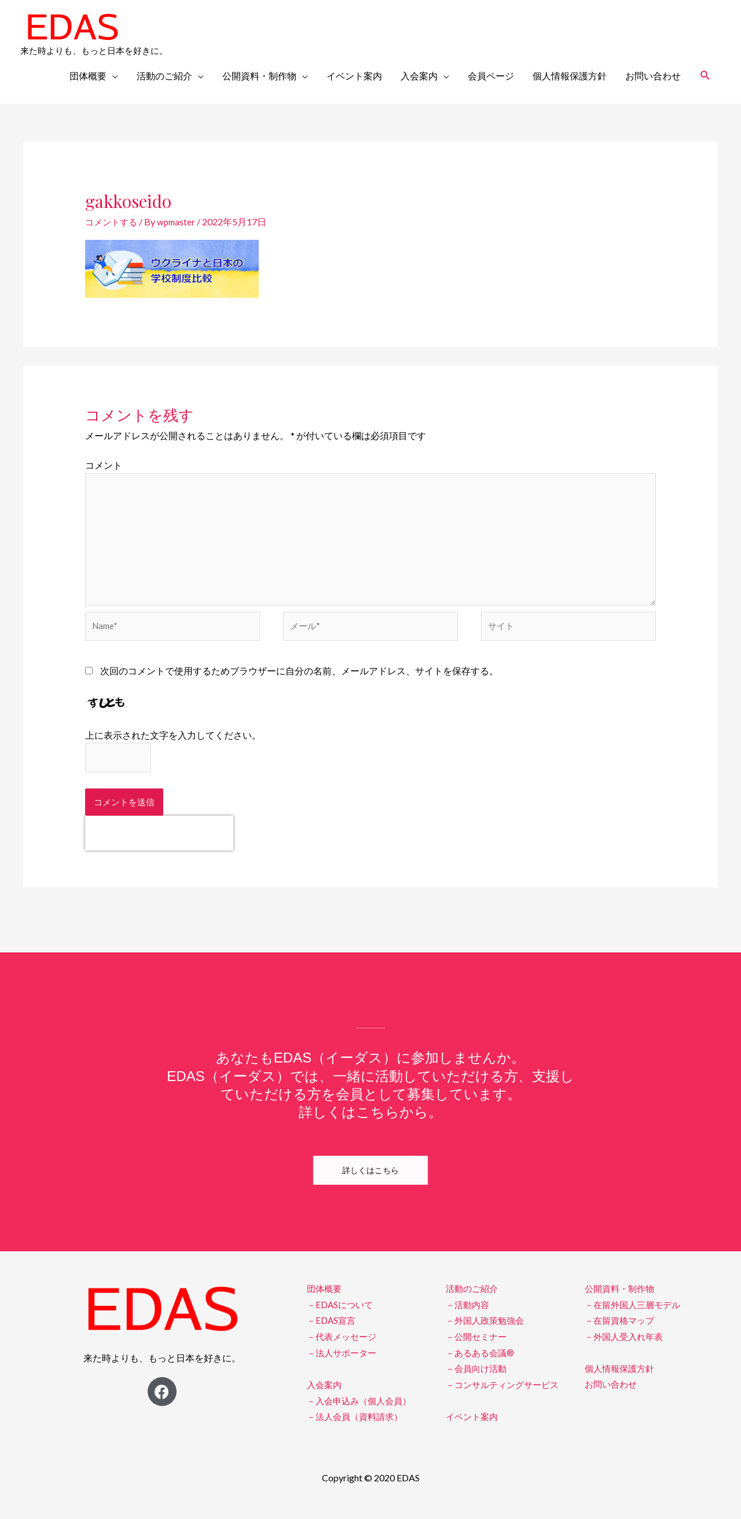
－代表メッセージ (344, 1347)
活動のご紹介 (164, 75)
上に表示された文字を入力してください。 (173, 744)
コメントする (113, 221)
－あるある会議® (482, 1363)
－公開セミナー (478, 1347)
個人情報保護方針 (570, 75)
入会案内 (419, 75)
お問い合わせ (653, 75)
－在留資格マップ (622, 1331)
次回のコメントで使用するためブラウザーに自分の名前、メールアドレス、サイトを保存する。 (299, 680)
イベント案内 (354, 75)
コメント (103, 464)
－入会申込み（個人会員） (362, 1410)
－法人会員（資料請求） (358, 1426)
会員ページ (491, 75)
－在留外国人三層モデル (636, 1315)
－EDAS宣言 (332, 1331)
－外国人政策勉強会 (487, 1331)
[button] (370, 1182)
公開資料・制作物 (259, 75)
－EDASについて (341, 1315)
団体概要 (88, 75)
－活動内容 (469, 1315)
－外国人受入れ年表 (626, 1347)
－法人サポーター (344, 1363)
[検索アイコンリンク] (705, 76)
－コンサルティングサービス (506, 1394)
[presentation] (159, 844)
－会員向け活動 (478, 1379)
